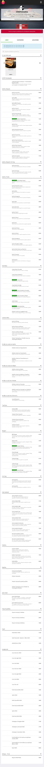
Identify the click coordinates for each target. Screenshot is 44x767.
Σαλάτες (4, 545)
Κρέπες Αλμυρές (6, 88)
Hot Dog (4, 476)
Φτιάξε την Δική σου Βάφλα (9, 365)
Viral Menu (4, 265)
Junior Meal (4, 592)
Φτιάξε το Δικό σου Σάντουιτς (9, 395)
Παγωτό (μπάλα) (6, 608)
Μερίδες (4, 567)
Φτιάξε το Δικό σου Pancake (9, 380)
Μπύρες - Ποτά (6, 754)
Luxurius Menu (5, 317)
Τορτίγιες (4, 405)
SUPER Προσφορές (7, 78)
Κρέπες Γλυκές (5, 176)
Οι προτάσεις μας (6, 55)
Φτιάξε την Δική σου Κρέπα (9, 344)
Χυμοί (3, 629)
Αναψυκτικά (5, 649)
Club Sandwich (5, 492)
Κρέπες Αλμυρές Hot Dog (8, 162)
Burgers (4, 430)
